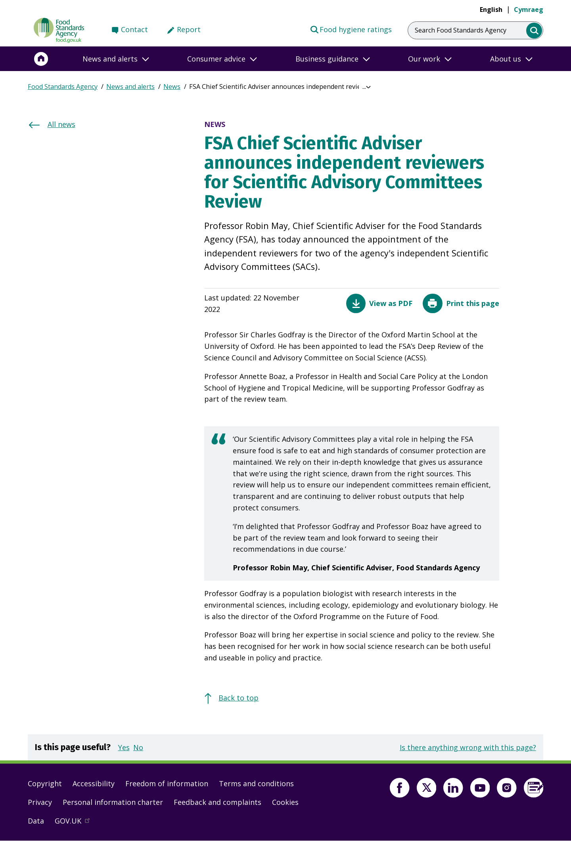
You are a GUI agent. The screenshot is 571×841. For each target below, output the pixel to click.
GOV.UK (76, 822)
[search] (534, 31)
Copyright (45, 783)
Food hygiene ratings (350, 29)
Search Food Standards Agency (460, 30)
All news (61, 124)
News (171, 86)
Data (36, 821)
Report (189, 29)
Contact (134, 29)
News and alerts (130, 86)
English (491, 9)
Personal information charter (113, 802)
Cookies (285, 802)
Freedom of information (166, 783)
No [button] (138, 747)
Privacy (40, 802)
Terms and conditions (256, 783)
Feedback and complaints (217, 802)
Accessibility (94, 783)
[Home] (41, 58)
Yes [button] (124, 747)
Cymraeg (528, 9)
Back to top (238, 697)
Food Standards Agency (63, 86)
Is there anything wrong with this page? (468, 747)
